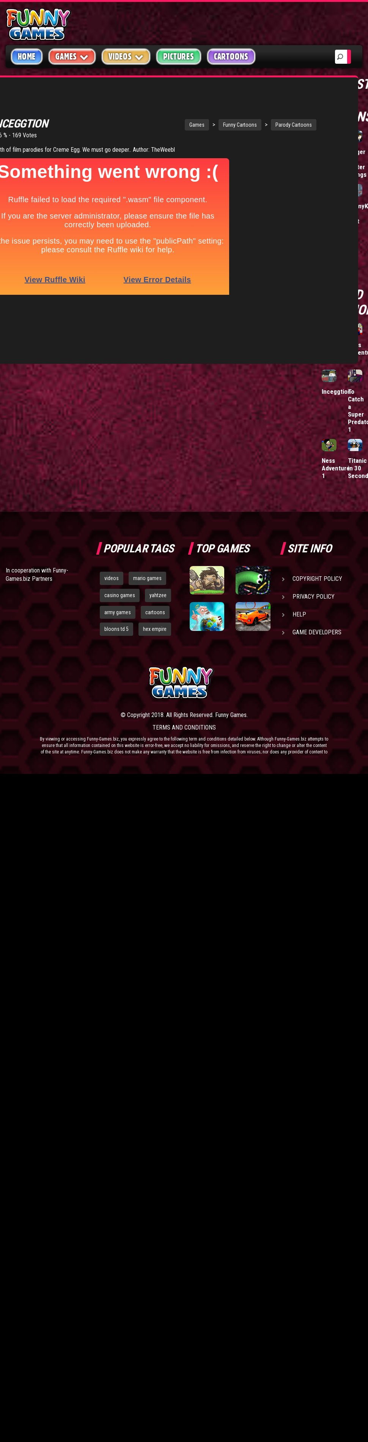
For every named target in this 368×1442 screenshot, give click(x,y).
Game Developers (317, 632)
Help (299, 614)
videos (111, 578)
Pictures (178, 56)
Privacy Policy (314, 596)
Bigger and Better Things (357, 163)
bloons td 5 (116, 629)
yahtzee (158, 595)
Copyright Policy (317, 578)
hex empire (155, 629)
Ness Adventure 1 (336, 468)
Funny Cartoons (195, 116)
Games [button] (72, 56)
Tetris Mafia (330, 155)
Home (27, 56)
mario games (147, 578)
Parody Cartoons (249, 116)
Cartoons (231, 56)
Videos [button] (126, 56)
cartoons (155, 612)
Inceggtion (336, 391)
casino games (119, 595)
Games (152, 116)
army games (117, 612)
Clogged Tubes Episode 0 (333, 217)
